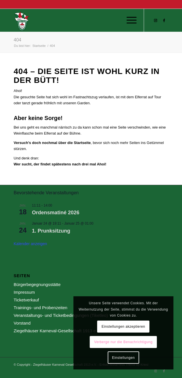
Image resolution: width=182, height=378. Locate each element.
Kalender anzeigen (30, 243)
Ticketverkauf (26, 299)
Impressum (24, 292)
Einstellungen (123, 358)
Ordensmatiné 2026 (55, 212)
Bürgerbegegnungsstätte (37, 284)
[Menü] (129, 20)
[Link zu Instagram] (155, 20)
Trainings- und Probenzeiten (40, 307)
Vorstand (22, 323)
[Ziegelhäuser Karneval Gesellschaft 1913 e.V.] (75, 20)
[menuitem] (129, 20)
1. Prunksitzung (51, 231)
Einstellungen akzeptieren (123, 327)
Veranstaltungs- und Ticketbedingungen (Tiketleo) (61, 315)
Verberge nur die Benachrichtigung (123, 342)
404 (17, 39)
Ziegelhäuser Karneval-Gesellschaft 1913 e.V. (57, 330)
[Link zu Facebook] (164, 20)
